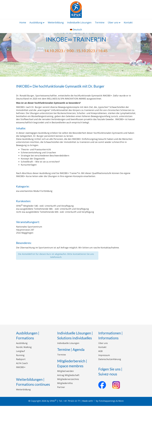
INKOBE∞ (20, 400)
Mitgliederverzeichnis (68, 412)
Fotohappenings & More (111, 434)
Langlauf (20, 384)
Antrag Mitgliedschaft (68, 408)
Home (22, 22)
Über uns (113, 22)
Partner (61, 420)
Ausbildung (35, 22)
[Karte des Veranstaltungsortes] (76, 323)
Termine (99, 22)
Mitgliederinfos (65, 416)
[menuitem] (76, 29)
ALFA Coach (22, 396)
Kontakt (128, 22)
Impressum (104, 388)
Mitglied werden (65, 404)
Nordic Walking (24, 380)
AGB (100, 384)
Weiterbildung (56, 22)
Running (20, 388)
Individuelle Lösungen (79, 22)
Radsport (20, 392)
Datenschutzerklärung (109, 392)
